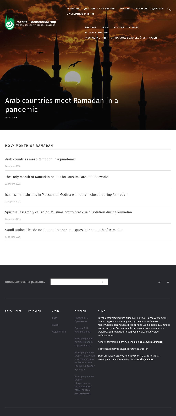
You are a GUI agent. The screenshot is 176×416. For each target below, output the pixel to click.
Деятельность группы (99, 9)
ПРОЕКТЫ (80, 311)
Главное (91, 27)
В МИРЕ (134, 27)
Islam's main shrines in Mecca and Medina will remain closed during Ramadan (66, 194)
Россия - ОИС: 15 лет (134, 9)
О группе (73, 9)
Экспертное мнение (81, 14)
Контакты (34, 311)
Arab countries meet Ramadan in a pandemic (40, 159)
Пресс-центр (13, 311)
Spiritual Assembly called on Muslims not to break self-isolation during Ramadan (68, 212)
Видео (55, 325)
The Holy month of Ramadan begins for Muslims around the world (56, 177)
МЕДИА (56, 311)
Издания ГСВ (59, 332)
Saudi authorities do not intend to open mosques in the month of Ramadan (64, 230)
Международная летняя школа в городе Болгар (84, 342)
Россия (119, 27)
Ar (160, 9)
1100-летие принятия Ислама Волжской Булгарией (121, 38)
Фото (54, 318)
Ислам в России (96, 33)
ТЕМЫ (105, 27)
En (152, 9)
